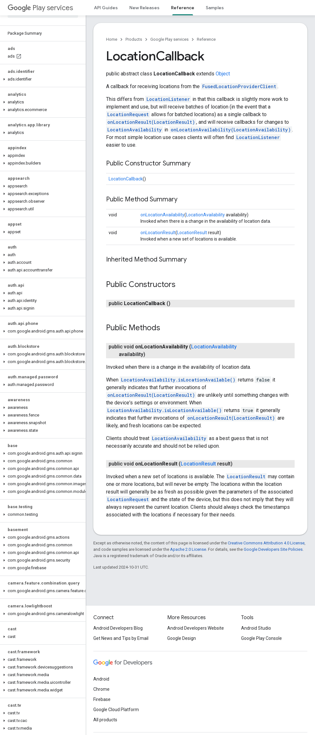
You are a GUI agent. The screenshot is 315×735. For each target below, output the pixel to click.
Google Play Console (261, 638)
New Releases (144, 7)
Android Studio (256, 628)
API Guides (106, 7)
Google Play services (169, 39)
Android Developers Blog (118, 628)
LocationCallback (126, 178)
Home (111, 39)
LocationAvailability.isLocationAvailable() (178, 380)
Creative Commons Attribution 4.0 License (266, 543)
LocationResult (192, 232)
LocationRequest (128, 114)
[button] (41, 79)
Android (101, 679)
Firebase (102, 699)
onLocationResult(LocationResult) (151, 122)
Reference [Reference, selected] (182, 7)
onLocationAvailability (162, 214)
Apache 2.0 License (188, 549)
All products (105, 719)
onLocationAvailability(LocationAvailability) (231, 130)
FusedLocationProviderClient (239, 86)
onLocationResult (157, 232)
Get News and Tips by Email (120, 638)
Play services (40, 8)
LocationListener (168, 99)
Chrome (101, 689)
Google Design (181, 638)
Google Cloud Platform (116, 709)
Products (133, 39)
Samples (215, 7)
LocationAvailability (134, 130)
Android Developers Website (195, 628)
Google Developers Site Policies (273, 549)
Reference (206, 39)
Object (223, 74)
